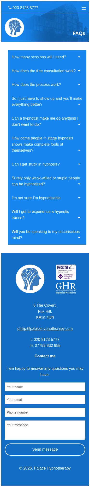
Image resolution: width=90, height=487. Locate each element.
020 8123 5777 (23, 8)
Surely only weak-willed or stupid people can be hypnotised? (46, 181)
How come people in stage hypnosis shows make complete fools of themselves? (46, 144)
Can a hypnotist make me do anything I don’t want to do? (46, 121)
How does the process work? (46, 85)
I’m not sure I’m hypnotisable (46, 198)
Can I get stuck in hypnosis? (46, 164)
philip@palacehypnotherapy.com (45, 329)
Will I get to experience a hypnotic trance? (46, 215)
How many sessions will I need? (46, 57)
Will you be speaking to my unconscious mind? (46, 235)
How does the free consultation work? (46, 71)
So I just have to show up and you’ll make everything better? (47, 101)
